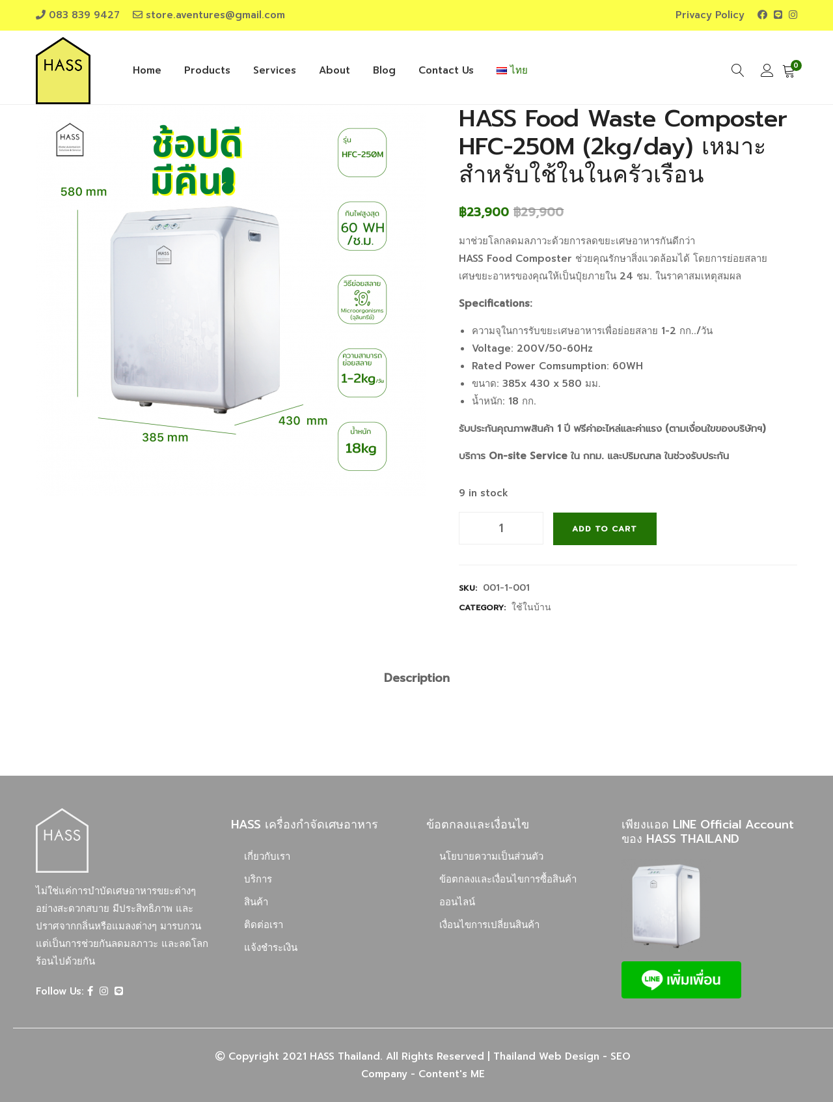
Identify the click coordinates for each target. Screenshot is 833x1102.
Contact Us (446, 70)
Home (147, 70)
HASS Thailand (345, 1056)
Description (417, 677)
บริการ (258, 878)
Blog (384, 70)
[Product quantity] (501, 528)
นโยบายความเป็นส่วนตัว (491, 856)
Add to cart (605, 528)
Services (274, 70)
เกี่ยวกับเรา (267, 856)
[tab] (416, 678)
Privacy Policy (710, 15)
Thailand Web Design (546, 1056)
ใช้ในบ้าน (531, 607)
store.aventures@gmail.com (215, 15)
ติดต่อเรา (263, 924)
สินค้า (256, 901)
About (334, 70)
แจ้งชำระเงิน (270, 947)
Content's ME (451, 1073)
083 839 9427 (84, 15)
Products (207, 70)
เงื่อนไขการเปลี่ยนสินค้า (489, 924)
